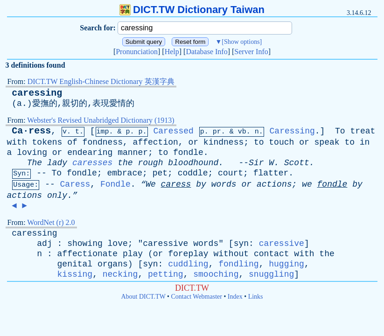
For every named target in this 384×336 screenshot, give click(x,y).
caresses (92, 163)
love (118, 243)
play (133, 254)
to (259, 142)
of (72, 142)
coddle (193, 173)
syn (241, 243)
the (125, 163)
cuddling (188, 264)
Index (235, 296)
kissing (75, 274)
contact (271, 254)
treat (362, 131)
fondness (103, 142)
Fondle (115, 184)
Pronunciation (137, 52)
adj (44, 243)
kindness (223, 142)
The (34, 163)
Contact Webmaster (196, 296)
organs (113, 264)
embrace (124, 173)
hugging (286, 264)
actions (274, 184)
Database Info (206, 52)
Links (255, 296)
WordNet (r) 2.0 (51, 222)
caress (176, 184)
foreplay (188, 254)
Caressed (173, 131)
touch (281, 142)
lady (57, 163)
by (201, 184)
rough (150, 163)
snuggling (271, 274)
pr (217, 132)
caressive (165, 243)
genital (75, 264)
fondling (238, 264)
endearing (89, 152)
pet (160, 173)
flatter (271, 173)
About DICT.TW (143, 296)
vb (242, 132)
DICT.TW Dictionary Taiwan (192, 9)
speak (327, 142)
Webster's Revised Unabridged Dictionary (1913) (100, 120)
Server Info (251, 52)
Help (172, 52)
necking (120, 274)
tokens (47, 142)
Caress (75, 184)
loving (32, 152)
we (307, 184)
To (340, 131)
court (230, 173)
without (231, 254)
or (193, 142)
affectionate (87, 254)
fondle (188, 152)
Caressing (292, 131)
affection (155, 142)
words (224, 184)
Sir (256, 163)
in (365, 142)
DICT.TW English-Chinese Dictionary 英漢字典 (101, 81)
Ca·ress (31, 131)
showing (85, 243)
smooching (215, 274)
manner (133, 152)
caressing (37, 93)
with (17, 142)
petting (165, 274)
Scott (296, 163)
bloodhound (193, 163)
